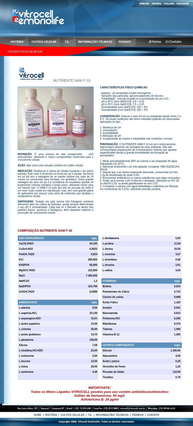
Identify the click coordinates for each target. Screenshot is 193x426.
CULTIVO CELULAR (20, 51)
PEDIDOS (138, 415)
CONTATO (153, 415)
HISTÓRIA (51, 415)
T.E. (90, 415)
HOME (37, 415)
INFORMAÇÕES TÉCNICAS (112, 415)
